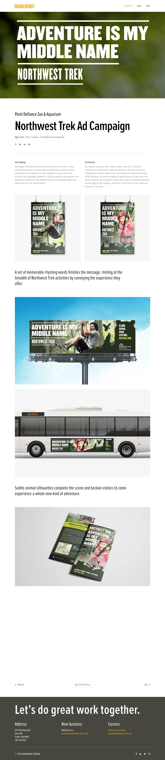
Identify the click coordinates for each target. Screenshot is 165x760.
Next (146, 684)
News (148, 6)
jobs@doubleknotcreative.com (120, 733)
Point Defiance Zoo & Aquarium (52, 137)
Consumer (35, 137)
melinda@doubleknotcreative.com (75, 733)
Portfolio (128, 6)
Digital (21, 137)
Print (28, 137)
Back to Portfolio (82, 684)
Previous (20, 684)
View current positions (117, 730)
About (139, 6)
